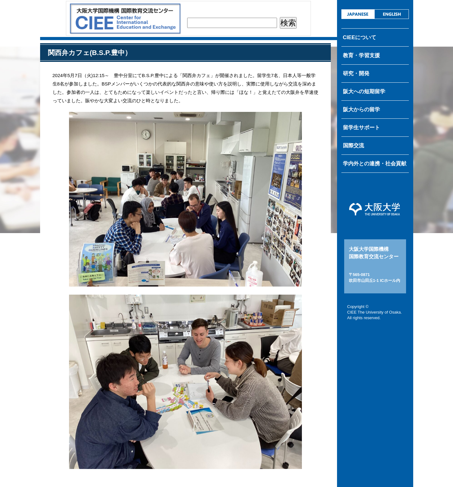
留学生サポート (361, 128)
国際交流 (353, 146)
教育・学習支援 (361, 55)
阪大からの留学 (361, 110)
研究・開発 (356, 73)
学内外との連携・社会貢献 (374, 164)
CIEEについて (360, 37)
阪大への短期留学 (364, 91)
